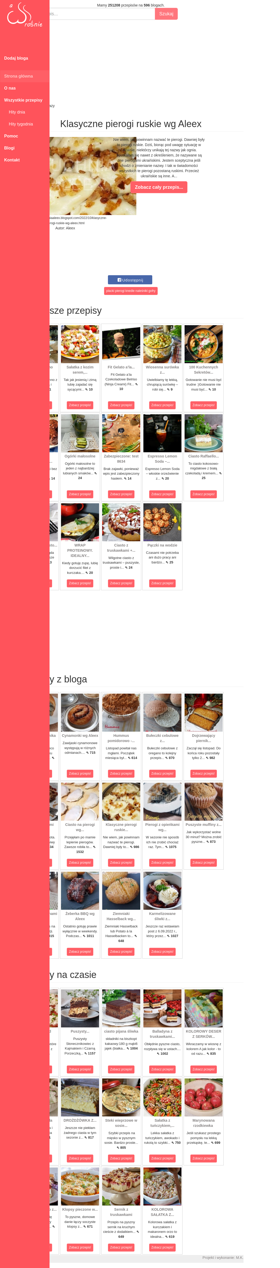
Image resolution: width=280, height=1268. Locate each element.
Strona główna (18, 76)
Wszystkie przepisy (23, 100)
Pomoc (11, 136)
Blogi (9, 148)
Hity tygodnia (18, 124)
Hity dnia (14, 112)
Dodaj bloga (16, 58)
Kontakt (12, 160)
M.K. (273, 1258)
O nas (10, 88)
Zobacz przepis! (73, 405)
